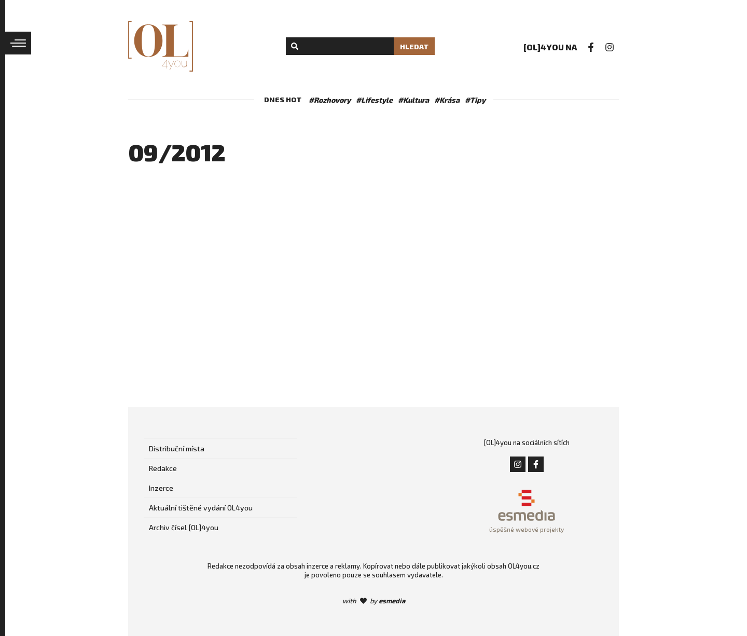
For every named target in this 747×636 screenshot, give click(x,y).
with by (373, 601)
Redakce (163, 468)
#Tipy (475, 99)
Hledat (414, 46)
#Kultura (413, 99)
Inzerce (161, 487)
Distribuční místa (176, 448)
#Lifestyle (374, 99)
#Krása (447, 99)
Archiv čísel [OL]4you (183, 527)
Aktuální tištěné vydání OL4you (201, 507)
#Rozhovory (330, 99)
